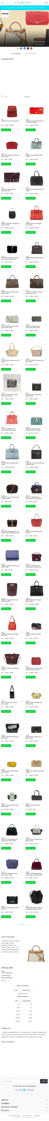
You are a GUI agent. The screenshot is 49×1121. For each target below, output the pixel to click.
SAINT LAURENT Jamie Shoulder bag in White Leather (9, 326)
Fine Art (3, 8)
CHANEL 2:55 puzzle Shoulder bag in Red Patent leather (34, 121)
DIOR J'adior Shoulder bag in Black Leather (10, 908)
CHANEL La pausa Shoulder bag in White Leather (10, 805)
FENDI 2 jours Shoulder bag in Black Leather (35, 190)
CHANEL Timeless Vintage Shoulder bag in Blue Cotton (33, 326)
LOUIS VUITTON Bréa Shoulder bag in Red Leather (10, 155)
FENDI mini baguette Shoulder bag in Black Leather (10, 224)
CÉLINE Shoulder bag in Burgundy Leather (10, 669)
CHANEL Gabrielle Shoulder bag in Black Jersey (10, 737)
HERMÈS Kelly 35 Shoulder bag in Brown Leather (10, 292)
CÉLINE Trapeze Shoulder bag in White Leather (34, 840)
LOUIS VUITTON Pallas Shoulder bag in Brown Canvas (34, 292)
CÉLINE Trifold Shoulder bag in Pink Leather (10, 361)
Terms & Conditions (27, 1115)
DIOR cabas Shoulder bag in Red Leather (34, 532)
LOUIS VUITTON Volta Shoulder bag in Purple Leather (9, 874)
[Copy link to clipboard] (18, 48)
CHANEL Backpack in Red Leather (10, 121)
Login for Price (6, 130)
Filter (6, 96)
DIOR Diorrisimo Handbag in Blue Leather (34, 155)
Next (29, 924)
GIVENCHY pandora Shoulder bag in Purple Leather (10, 566)
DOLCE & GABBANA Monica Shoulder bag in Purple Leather (34, 497)
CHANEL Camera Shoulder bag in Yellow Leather (9, 771)
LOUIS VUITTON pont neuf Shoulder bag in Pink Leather (8, 429)
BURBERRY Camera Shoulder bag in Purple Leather (10, 497)
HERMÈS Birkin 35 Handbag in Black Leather (34, 600)
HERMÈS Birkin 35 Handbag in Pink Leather (34, 224)
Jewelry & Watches (28, 8)
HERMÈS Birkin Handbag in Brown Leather (35, 258)
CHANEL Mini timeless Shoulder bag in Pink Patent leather (34, 669)
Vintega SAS (12, 30)
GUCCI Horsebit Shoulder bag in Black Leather (9, 703)
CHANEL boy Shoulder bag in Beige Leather (35, 771)
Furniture (19, 8)
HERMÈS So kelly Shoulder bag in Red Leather (10, 634)
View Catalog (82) (39, 44)
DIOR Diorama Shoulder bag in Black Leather (33, 737)
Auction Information (31, 53)
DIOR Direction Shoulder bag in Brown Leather (34, 395)
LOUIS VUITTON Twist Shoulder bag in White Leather (9, 395)
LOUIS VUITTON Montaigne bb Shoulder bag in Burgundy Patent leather (34, 874)
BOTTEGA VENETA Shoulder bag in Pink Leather (35, 361)
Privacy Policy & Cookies (14, 1115)
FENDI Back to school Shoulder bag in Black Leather (35, 463)
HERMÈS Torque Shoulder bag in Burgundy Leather (9, 600)
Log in (46, 2)
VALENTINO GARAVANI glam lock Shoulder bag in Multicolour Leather (10, 532)
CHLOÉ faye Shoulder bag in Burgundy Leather (8, 190)
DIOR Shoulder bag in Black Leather (33, 805)
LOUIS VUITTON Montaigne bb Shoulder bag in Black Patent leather (9, 840)
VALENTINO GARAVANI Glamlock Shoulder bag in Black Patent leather (10, 258)
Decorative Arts (11, 8)
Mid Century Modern (41, 8)
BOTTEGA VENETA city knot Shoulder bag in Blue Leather (33, 429)
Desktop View (37, 1115)
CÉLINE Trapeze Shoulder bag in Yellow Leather (34, 703)
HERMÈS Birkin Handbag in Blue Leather (9, 463)
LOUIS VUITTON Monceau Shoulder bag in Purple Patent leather (33, 566)
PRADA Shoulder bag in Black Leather (33, 634)
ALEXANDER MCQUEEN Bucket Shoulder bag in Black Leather (34, 908)
